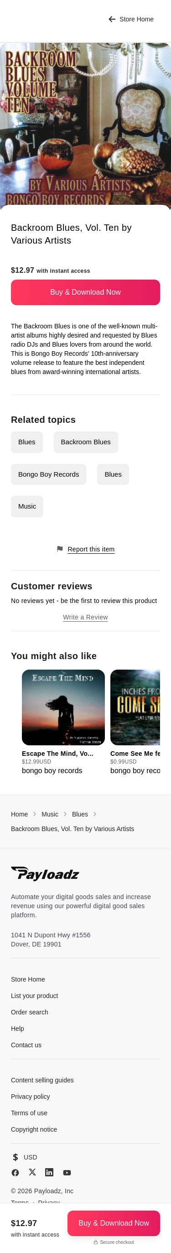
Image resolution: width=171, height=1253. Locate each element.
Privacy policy (30, 1096)
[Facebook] (15, 1172)
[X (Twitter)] (32, 1172)
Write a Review (85, 617)
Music (27, 506)
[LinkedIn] (49, 1172)
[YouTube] (67, 1172)
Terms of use (29, 1113)
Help (17, 1028)
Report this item (85, 549)
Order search (29, 1012)
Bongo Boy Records (48, 474)
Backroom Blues (86, 442)
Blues (27, 442)
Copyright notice (34, 1129)
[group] (63, 723)
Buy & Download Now (85, 292)
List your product (34, 995)
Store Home (131, 19)
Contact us (26, 1045)
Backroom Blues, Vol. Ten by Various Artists (72, 828)
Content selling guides (42, 1080)
